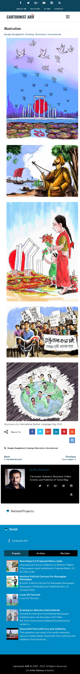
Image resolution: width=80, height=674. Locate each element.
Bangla (7, 34)
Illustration (12, 28)
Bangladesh (18, 34)
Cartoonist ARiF (21, 666)
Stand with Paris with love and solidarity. (43, 628)
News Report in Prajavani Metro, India (41, 561)
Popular (16, 553)
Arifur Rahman (37, 670)
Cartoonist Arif (20, 540)
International (54, 34)
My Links (65, 553)
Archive (41, 553)
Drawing (29, 34)
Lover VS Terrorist (30, 594)
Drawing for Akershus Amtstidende (40, 610)
